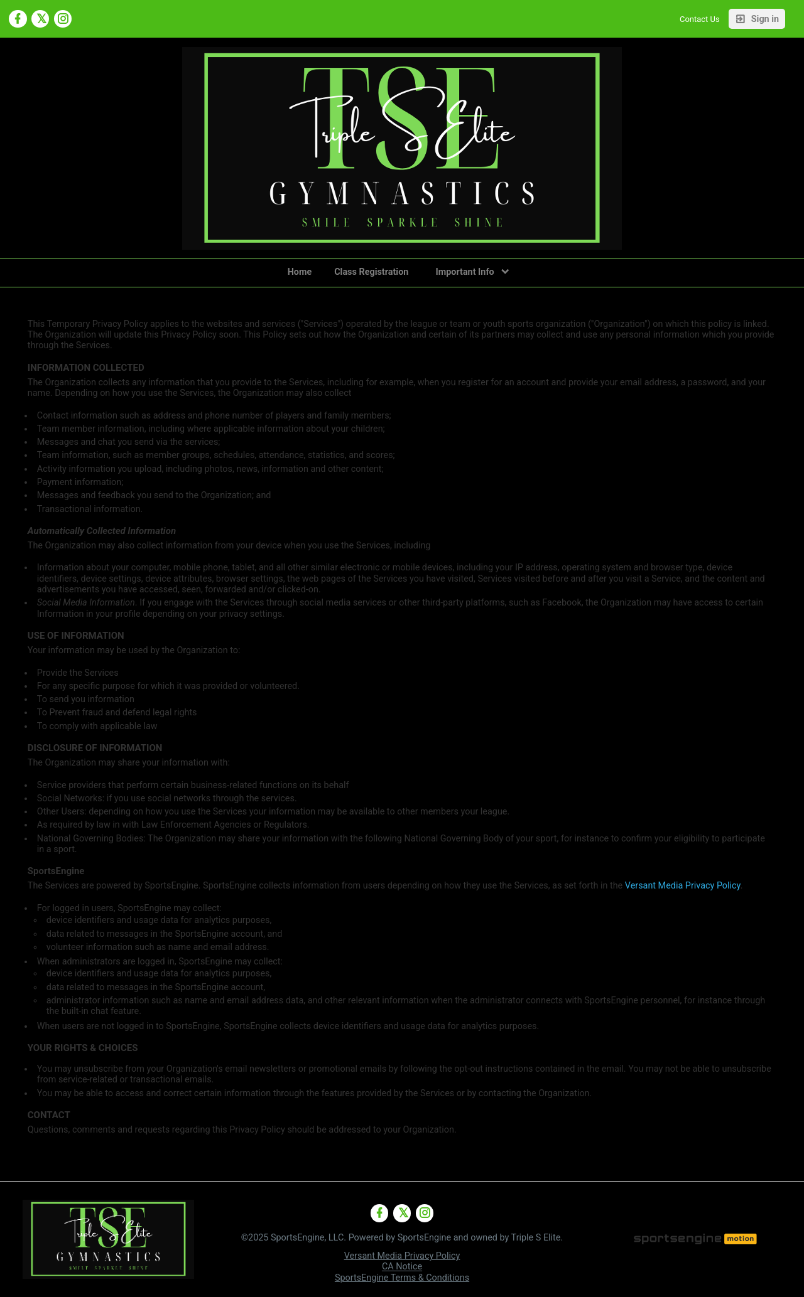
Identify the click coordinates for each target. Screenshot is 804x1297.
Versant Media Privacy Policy (683, 885)
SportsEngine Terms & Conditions (402, 1278)
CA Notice (402, 1267)
